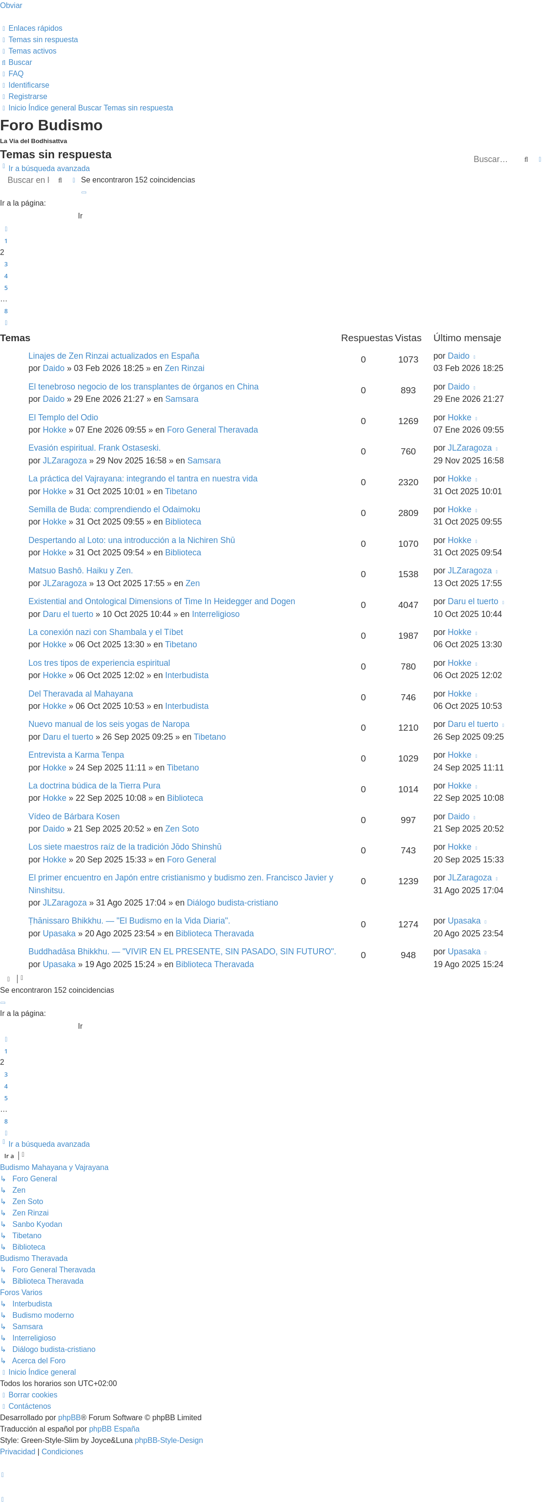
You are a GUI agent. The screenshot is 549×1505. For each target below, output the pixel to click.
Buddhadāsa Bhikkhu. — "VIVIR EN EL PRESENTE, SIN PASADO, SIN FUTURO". (182, 951)
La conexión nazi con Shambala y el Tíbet (105, 632)
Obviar (11, 5)
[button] (84, 192)
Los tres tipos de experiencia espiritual (99, 663)
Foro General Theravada (212, 430)
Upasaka (59, 933)
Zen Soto (182, 829)
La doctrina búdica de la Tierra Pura (94, 785)
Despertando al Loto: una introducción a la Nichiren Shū (131, 540)
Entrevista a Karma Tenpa (76, 755)
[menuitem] (39, 40)
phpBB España (114, 1429)
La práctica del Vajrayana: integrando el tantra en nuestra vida (143, 478)
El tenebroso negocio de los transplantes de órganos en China (143, 386)
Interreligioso (216, 614)
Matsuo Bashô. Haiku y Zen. (80, 570)
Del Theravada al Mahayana (80, 693)
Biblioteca (183, 521)
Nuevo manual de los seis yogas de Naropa (108, 724)
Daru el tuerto (68, 614)
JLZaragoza (65, 460)
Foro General (191, 859)
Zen (193, 583)
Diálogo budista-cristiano (233, 902)
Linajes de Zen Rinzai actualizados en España (113, 356)
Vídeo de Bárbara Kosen (74, 816)
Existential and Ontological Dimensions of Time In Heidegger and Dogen (161, 601)
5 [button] (6, 287)
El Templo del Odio (63, 417)
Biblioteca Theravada (215, 933)
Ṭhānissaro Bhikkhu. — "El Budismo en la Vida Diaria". (129, 920)
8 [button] (6, 311)
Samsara (181, 399)
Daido (53, 368)
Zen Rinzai (185, 368)
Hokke (54, 430)
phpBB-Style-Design (169, 1440)
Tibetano (181, 491)
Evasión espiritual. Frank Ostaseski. (94, 448)
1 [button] (6, 240)
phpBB (69, 1418)
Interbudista (187, 675)
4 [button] (6, 276)
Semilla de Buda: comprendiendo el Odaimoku (114, 509)
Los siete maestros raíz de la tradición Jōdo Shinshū (125, 847)
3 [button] (6, 264)
